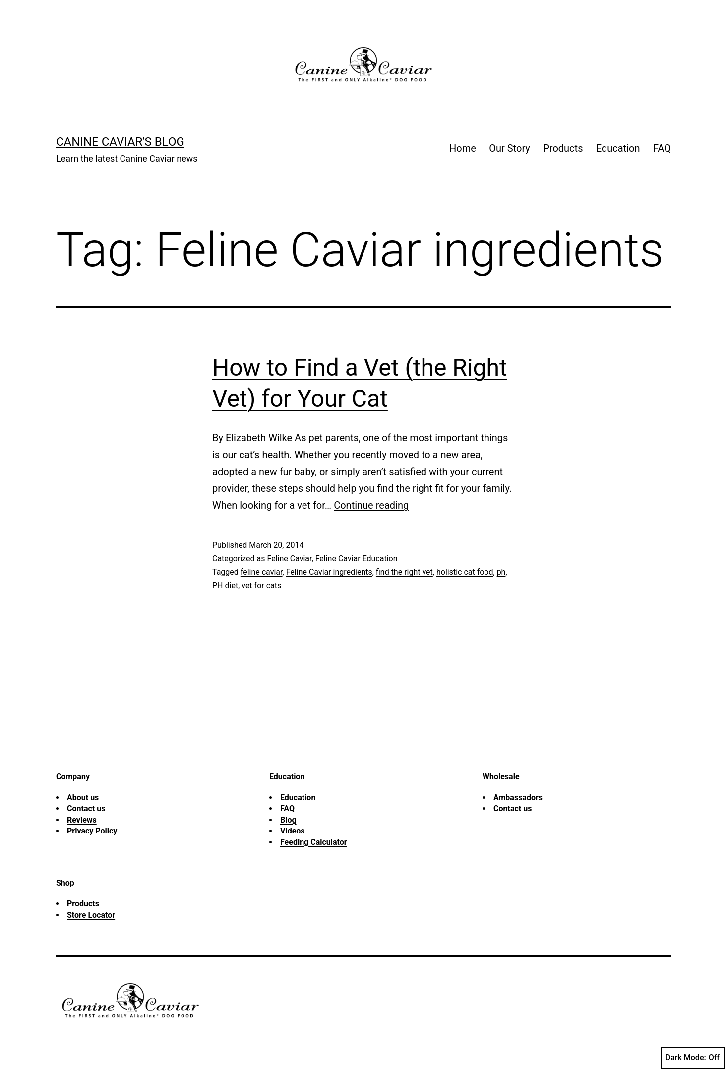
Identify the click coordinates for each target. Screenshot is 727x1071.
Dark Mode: (693, 1058)
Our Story (509, 148)
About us (83, 797)
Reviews (82, 820)
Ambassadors (518, 797)
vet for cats (261, 585)
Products (563, 148)
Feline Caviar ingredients (329, 572)
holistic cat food (464, 572)
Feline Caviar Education (356, 558)
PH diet (225, 585)
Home (462, 148)
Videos (292, 830)
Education (618, 148)
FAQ (662, 148)
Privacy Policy (92, 830)
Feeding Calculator (313, 842)
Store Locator (91, 915)
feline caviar (262, 572)
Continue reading (371, 505)
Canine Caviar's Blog (120, 142)
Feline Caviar (289, 558)
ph (501, 572)
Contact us (86, 808)
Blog (288, 820)
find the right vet (404, 572)
